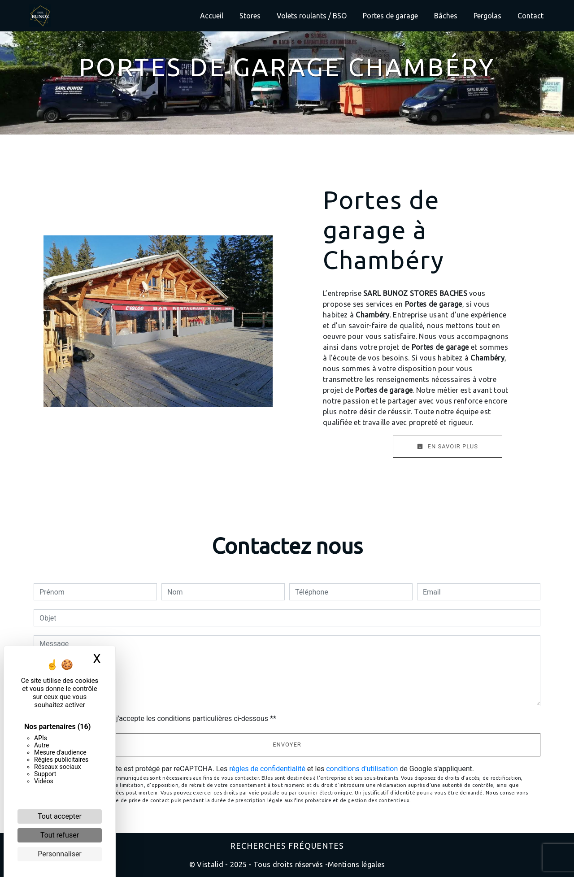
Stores (250, 16)
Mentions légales (356, 864)
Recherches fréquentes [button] (287, 846)
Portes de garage (390, 16)
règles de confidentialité (267, 768)
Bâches (445, 16)
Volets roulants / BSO (312, 16)
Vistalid (210, 864)
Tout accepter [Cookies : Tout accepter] (60, 816)
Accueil (211, 16)
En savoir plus (447, 446)
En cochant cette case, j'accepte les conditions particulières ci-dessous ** (159, 718)
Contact (530, 16)
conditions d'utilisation (362, 768)
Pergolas (487, 16)
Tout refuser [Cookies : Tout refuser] (59, 835)
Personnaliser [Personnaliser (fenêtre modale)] (60, 854)
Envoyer (287, 744)
